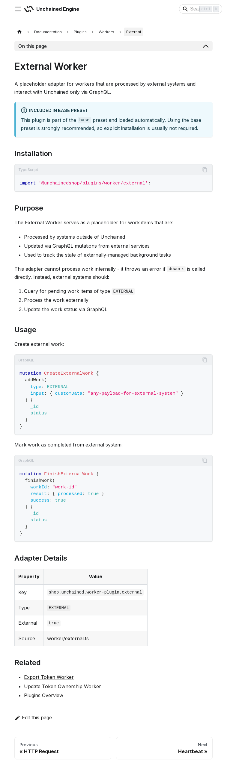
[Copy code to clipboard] (205, 170)
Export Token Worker (49, 677)
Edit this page (33, 717)
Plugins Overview (43, 695)
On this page (32, 46)
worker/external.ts (68, 638)
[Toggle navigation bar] (18, 9)
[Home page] (19, 32)
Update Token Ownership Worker (62, 686)
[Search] (200, 9)
